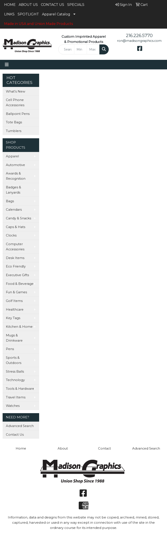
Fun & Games (16, 292)
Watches (13, 406)
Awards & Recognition (15, 176)
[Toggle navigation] (6, 65)
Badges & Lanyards (13, 189)
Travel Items (15, 397)
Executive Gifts (17, 275)
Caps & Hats (15, 227)
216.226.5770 (139, 35)
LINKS (9, 14)
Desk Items (15, 258)
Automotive (15, 165)
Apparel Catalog (56, 14)
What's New (15, 91)
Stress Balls (15, 371)
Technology (15, 380)
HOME (10, 5)
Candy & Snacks (18, 218)
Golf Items (14, 301)
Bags (10, 201)
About (63, 448)
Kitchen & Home (19, 327)
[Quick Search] (66, 49)
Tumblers (13, 131)
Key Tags (13, 318)
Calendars (14, 210)
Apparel (12, 156)
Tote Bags (14, 122)
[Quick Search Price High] (93, 49)
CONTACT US (52, 5)
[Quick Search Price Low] (80, 49)
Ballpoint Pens (18, 114)
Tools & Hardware (20, 389)
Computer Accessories (15, 246)
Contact (104, 448)
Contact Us (15, 435)
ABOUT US (28, 5)
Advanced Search (20, 426)
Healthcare (14, 309)
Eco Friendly (16, 266)
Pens (10, 349)
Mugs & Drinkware (14, 337)
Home (21, 448)
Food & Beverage (19, 284)
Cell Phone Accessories (15, 102)
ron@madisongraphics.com (139, 41)
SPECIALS (75, 5)
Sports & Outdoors (13, 360)
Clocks (11, 235)
